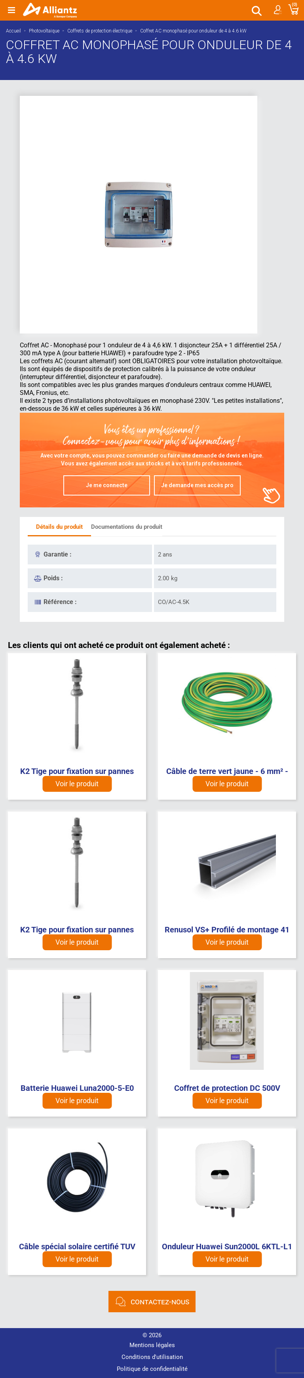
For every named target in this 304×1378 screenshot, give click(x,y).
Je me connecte (106, 485)
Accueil (13, 31)
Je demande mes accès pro (197, 485)
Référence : (60, 602)
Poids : (53, 578)
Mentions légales (152, 1345)
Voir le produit (77, 784)
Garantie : (58, 554)
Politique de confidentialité (152, 1368)
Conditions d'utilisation (152, 1357)
